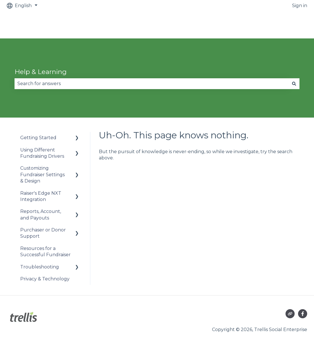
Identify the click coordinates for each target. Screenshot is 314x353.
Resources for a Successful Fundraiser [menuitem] (45, 251)
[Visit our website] (290, 313)
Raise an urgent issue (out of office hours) (254, 24)
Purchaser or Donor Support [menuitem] (43, 233)
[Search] (294, 83)
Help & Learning (41, 72)
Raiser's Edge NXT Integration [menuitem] (40, 196)
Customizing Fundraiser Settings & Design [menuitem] (42, 174)
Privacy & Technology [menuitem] (45, 279)
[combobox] (152, 83)
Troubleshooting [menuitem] (39, 267)
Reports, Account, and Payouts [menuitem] (40, 214)
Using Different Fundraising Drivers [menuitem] (42, 153)
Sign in (299, 5)
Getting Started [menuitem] (38, 137)
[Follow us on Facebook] (302, 313)
